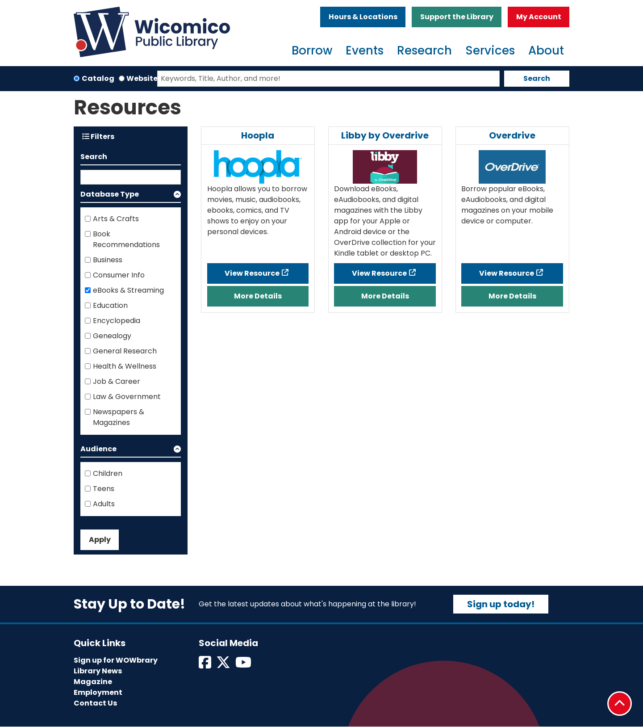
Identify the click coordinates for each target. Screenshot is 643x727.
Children (107, 473)
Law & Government (127, 396)
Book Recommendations (126, 239)
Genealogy (112, 336)
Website (142, 78)
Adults (104, 504)
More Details (258, 296)
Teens (103, 488)
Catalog (98, 78)
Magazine (93, 682)
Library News (98, 671)
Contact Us (95, 703)
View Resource (252, 273)
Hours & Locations (363, 17)
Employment (98, 692)
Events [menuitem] (365, 50)
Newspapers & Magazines (118, 417)
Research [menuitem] (424, 50)
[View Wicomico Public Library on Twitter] (224, 665)
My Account (538, 17)
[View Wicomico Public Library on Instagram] (244, 665)
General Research (125, 351)
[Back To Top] (619, 703)
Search (536, 78)
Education (110, 305)
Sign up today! (500, 604)
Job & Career (116, 381)
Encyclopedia (116, 320)
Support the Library (456, 17)
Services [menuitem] (490, 50)
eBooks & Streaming (128, 290)
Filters (98, 136)
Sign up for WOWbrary (116, 660)
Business (107, 260)
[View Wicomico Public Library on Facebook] (206, 665)
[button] (130, 196)
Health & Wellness (124, 366)
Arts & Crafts (116, 219)
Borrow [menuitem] (312, 50)
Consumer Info (119, 275)
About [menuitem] (546, 50)
